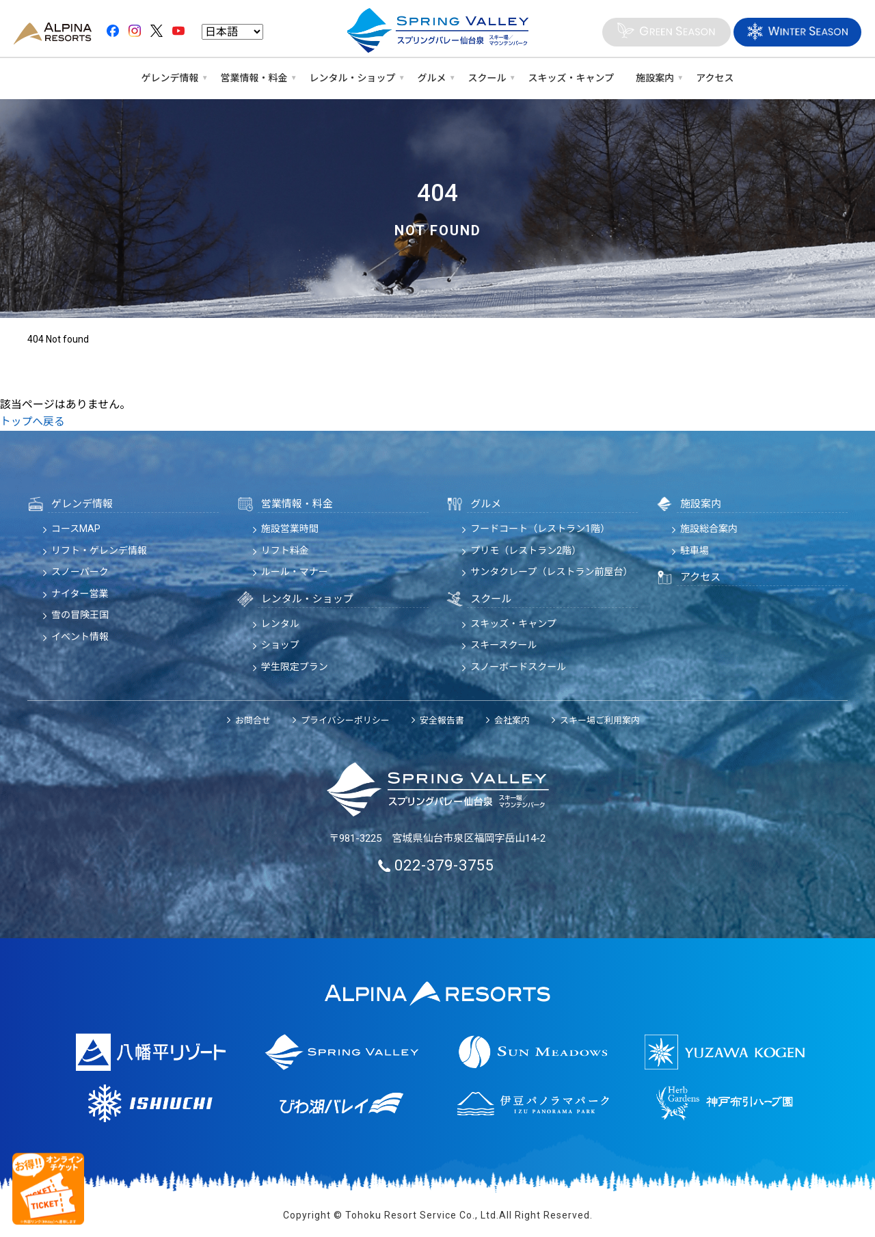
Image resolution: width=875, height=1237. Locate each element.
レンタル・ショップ (353, 77)
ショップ (280, 644)
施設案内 (655, 77)
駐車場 (694, 550)
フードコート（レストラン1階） (540, 528)
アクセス (714, 77)
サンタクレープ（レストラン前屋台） (551, 571)
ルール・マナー (294, 571)
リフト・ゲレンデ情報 (99, 550)
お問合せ (253, 720)
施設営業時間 (290, 528)
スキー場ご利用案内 (600, 720)
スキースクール (503, 644)
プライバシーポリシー (345, 720)
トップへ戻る (33, 421)
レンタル (280, 623)
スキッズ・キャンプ (571, 77)
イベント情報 (80, 636)
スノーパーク (80, 571)
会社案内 (512, 720)
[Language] (232, 32)
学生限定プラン (294, 666)
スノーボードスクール (518, 666)
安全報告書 (442, 720)
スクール (487, 77)
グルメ (432, 77)
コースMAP (75, 528)
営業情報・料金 (254, 77)
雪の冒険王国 (80, 614)
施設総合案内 (709, 528)
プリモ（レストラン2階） (525, 550)
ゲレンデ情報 (170, 77)
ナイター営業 (79, 593)
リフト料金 (285, 550)
